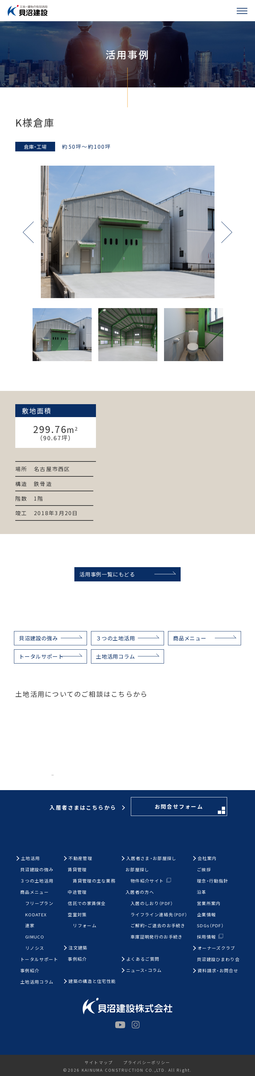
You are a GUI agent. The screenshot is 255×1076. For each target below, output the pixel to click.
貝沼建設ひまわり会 (218, 959)
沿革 (202, 892)
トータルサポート (41, 656)
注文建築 (77, 947)
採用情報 (206, 937)
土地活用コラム (115, 656)
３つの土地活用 (115, 638)
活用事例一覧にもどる (107, 574)
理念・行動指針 (212, 881)
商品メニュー (190, 638)
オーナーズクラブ (216, 948)
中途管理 (77, 892)
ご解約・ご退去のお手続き (158, 925)
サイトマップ (99, 1062)
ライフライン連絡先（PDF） (158, 914)
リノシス (34, 948)
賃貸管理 (77, 869)
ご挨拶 (204, 869)
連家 (30, 925)
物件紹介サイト (147, 881)
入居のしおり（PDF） (151, 903)
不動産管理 (80, 858)
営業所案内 (209, 903)
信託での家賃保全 (87, 903)
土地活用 (30, 858)
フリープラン (39, 903)
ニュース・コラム (144, 970)
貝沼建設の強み (38, 638)
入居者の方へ (140, 892)
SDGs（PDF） (210, 925)
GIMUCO (34, 937)
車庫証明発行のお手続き (156, 937)
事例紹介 (29, 970)
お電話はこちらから (84, 778)
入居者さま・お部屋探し (151, 858)
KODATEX (35, 914)
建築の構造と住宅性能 (92, 981)
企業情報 (206, 914)
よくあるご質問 (142, 959)
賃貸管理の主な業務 (94, 881)
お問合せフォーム (190, 778)
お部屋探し (137, 869)
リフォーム (85, 925)
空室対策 (77, 914)
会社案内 (207, 858)
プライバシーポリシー (146, 1062)
